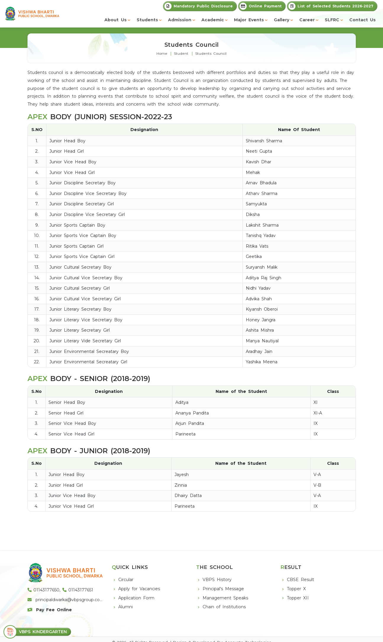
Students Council (211, 53)
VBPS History (217, 579)
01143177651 (77, 590)
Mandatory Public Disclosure (198, 6)
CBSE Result (300, 579)
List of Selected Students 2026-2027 (330, 6)
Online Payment (261, 6)
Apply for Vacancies (139, 588)
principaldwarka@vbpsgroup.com (66, 599)
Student (181, 53)
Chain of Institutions (224, 606)
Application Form (136, 598)
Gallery (281, 19)
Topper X (296, 588)
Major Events (249, 19)
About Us (115, 19)
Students (147, 19)
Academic (212, 19)
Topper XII (298, 598)
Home (161, 53)
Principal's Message (223, 588)
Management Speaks (225, 598)
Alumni (125, 606)
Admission (179, 19)
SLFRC (332, 19)
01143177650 (43, 590)
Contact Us (362, 19)
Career (307, 19)
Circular (125, 579)
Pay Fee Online (50, 609)
